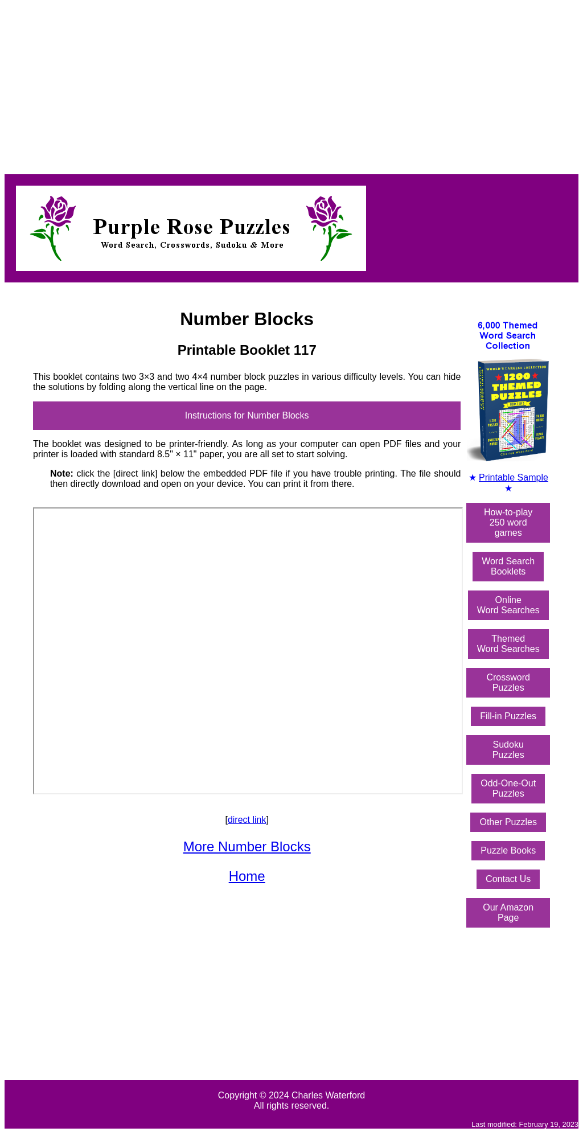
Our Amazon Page (508, 912)
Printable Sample (513, 477)
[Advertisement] (291, 84)
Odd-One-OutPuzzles (508, 788)
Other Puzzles (507, 822)
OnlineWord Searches (508, 605)
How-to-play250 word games (508, 522)
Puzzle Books (508, 850)
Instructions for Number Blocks (247, 415)
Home (247, 876)
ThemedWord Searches (508, 644)
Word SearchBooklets (508, 566)
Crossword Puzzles (507, 682)
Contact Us (508, 879)
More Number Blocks (247, 846)
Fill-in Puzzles (508, 716)
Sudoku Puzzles (508, 750)
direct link (247, 820)
